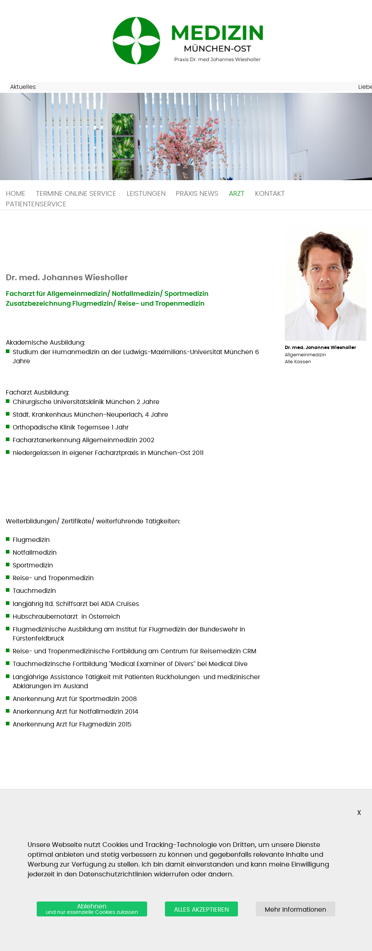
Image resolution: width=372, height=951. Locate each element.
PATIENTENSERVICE (36, 204)
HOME (15, 193)
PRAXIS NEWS (197, 193)
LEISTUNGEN (146, 193)
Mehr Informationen (295, 910)
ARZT (236, 193)
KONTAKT (270, 193)
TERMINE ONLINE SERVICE (76, 193)
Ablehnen (92, 909)
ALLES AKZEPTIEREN (201, 910)
